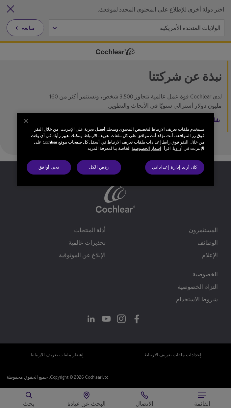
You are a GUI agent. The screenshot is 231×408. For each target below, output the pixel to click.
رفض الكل (99, 167)
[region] (115, 149)
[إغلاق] (26, 121)
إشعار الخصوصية (146, 148)
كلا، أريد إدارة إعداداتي (174, 167)
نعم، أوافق (49, 167)
